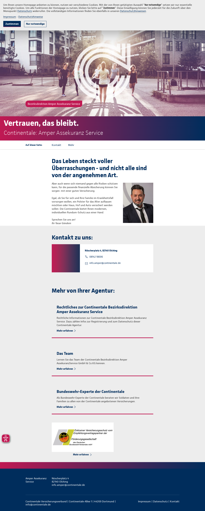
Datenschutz (24, 11)
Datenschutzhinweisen (133, 11)
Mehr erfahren (65, 330)
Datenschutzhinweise (30, 16)
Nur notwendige (35, 23)
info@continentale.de (38, 504)
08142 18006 (96, 256)
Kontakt (174, 501)
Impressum (9, 16)
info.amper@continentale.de (105, 263)
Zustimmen (12, 23)
